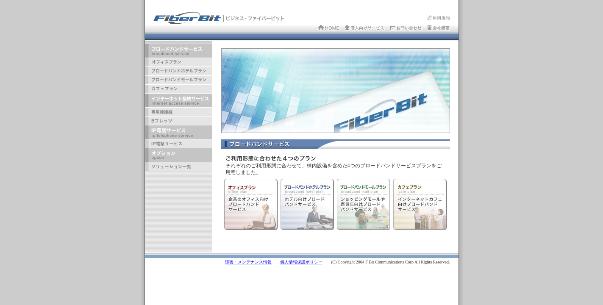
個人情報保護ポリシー (301, 262)
